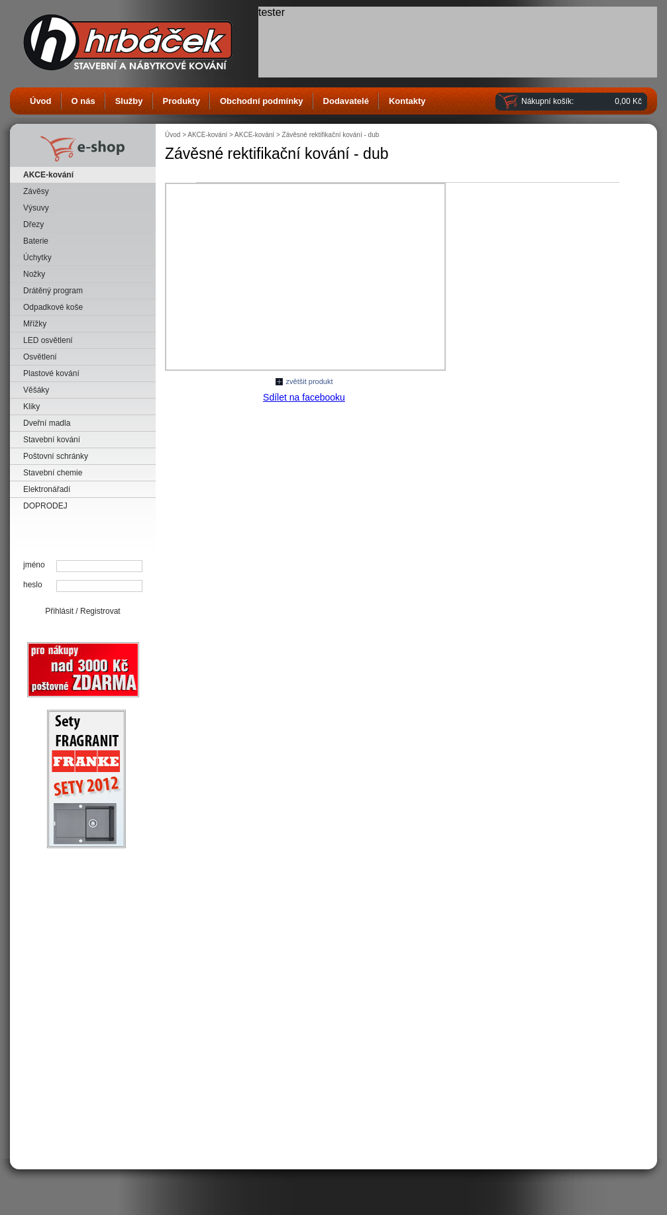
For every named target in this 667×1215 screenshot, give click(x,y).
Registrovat (100, 611)
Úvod (41, 101)
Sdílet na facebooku (304, 397)
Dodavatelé (346, 101)
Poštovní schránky (55, 456)
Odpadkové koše (53, 307)
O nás (83, 101)
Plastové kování (51, 373)
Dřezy (33, 224)
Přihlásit (59, 611)
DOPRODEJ (45, 505)
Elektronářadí (46, 489)
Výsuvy (36, 208)
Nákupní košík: (547, 101)
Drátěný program (53, 290)
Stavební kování (51, 439)
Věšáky (36, 390)
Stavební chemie (52, 472)
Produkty (181, 101)
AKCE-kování (48, 174)
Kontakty (407, 101)
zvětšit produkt (309, 381)
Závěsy (36, 191)
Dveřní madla (46, 423)
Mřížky (34, 323)
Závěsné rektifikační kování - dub (331, 134)
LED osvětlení (48, 340)
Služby (129, 101)
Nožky (34, 274)
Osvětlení (40, 357)
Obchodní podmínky (261, 101)
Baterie (35, 241)
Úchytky (37, 257)
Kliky (31, 406)
